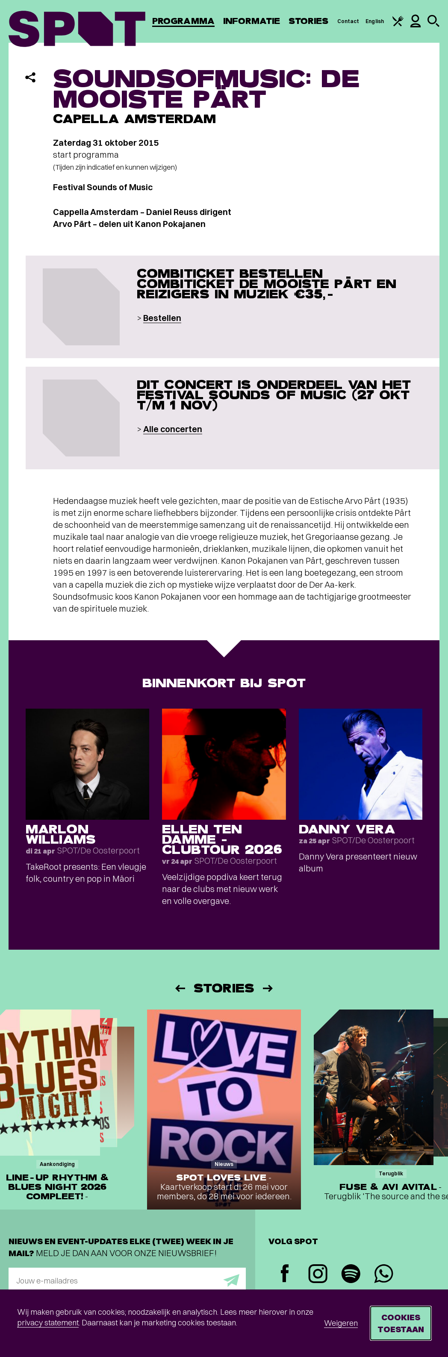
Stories (309, 21)
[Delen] (30, 77)
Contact (348, 21)
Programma (183, 21)
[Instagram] (317, 1275)
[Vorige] (179, 988)
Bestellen (162, 317)
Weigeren (341, 1323)
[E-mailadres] (127, 1280)
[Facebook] (284, 1274)
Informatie (251, 21)
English (374, 21)
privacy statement (48, 1323)
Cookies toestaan (400, 1323)
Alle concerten (172, 429)
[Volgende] (268, 988)
